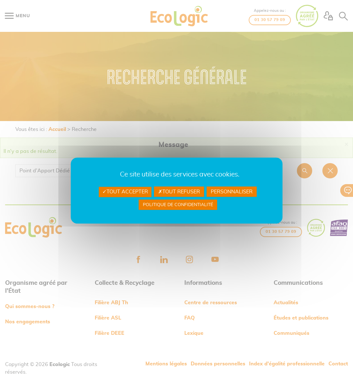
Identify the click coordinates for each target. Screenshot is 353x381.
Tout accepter (125, 191)
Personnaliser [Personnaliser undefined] (232, 191)
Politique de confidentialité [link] (178, 204)
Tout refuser (179, 191)
